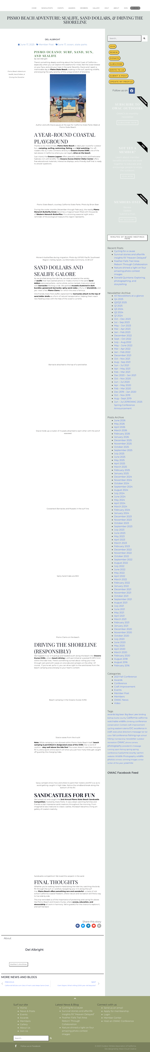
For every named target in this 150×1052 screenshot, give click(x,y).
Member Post (46, 44)
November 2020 (123, 632)
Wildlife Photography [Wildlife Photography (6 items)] (125, 756)
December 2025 (123, 440)
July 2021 (119, 606)
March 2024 (120, 506)
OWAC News (121, 700)
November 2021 (122, 592)
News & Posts (47, 8)
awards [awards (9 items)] (111, 714)
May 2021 (119, 612)
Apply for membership (116, 1011)
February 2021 (121, 622)
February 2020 (122, 655)
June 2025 (119, 457)
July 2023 (119, 529)
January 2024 (121, 513)
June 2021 (119, 609)
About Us (25, 1027)
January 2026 (121, 437)
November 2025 (123, 443)
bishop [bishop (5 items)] (110, 718)
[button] (78, 926)
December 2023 (123, 516)
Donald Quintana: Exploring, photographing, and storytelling (129, 281)
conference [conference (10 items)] (141, 721)
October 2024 (121, 483)
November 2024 (123, 480)
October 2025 (121, 447)
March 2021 (120, 619)
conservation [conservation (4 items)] (113, 725)
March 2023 (120, 543)
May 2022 (119, 572)
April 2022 (119, 576)
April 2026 (119, 427)
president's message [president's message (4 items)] (131, 746)
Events (61, 8)
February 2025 (122, 470)
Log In (135, 8)
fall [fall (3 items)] (143, 732)
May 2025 (119, 460)
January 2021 (121, 625)
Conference (120, 683)
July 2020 (119, 639)
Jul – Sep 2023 (122, 322)
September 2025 (123, 450)
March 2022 (120, 579)
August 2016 (121, 662)
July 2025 (119, 453)
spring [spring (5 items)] (129, 749)
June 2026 (119, 420)
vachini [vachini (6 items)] (140, 753)
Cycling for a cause (124, 251)
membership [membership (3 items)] (119, 739)
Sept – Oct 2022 (122, 338)
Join (126, 8)
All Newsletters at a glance (129, 295)
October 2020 (121, 635)
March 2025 (120, 466)
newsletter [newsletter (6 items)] (131, 739)
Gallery (96, 8)
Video (117, 703)
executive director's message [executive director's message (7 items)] (127, 732)
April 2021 (119, 616)
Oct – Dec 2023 (122, 319)
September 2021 (123, 599)
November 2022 (123, 553)
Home (34, 8)
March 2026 (120, 430)
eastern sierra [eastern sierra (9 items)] (122, 728)
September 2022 (123, 559)
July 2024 (119, 493)
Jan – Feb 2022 (122, 352)
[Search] (144, 38)
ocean (70, 44)
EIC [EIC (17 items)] (131, 728)
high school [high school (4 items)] (141, 735)
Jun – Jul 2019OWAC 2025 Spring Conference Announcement (128, 405)
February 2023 (122, 546)
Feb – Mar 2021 (122, 372)
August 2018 (121, 659)
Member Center (112, 1017)
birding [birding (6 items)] (142, 714)
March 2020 (120, 652)
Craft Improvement (124, 686)
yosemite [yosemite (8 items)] (128, 763)
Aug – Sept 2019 (122, 398)
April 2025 (119, 463)
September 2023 (123, 526)
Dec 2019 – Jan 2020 (125, 391)
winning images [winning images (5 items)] (130, 759)
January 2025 (121, 473)
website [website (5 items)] (111, 756)
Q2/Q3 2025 (120, 302)
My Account (127, 220)
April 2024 (119, 503)
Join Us (24, 1031)
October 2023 (121, 523)
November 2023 (123, 519)
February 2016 (121, 665)
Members (84, 8)
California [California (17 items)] (132, 717)
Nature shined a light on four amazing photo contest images (130, 271)
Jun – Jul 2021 (121, 365)
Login (107, 1014)
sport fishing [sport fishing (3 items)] (120, 749)
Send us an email (113, 1007)
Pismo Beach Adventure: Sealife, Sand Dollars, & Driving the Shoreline (75, 20)
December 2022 (123, 335)
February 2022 (122, 582)
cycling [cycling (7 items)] (110, 728)
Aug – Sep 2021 (122, 362)
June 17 (62, 44)
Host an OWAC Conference (119, 1021)
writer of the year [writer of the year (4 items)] (115, 763)
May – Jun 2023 (122, 325)
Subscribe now (127, 123)
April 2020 (119, 649)
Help (107, 8)
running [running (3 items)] (110, 749)
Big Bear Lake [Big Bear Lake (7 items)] (131, 714)
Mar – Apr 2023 (122, 329)
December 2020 (123, 629)
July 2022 (119, 566)
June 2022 (119, 569)
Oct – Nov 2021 (122, 358)
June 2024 (120, 496)
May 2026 (119, 423)
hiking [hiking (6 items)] (110, 739)
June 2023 (119, 533)
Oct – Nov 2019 (122, 395)
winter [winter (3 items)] (141, 760)
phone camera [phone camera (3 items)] (131, 742)
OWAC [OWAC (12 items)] (121, 742)
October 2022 (121, 556)
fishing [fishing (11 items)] (132, 735)
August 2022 (121, 563)
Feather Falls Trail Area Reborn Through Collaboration (74, 1021)
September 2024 (123, 486)
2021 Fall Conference (125, 676)
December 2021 (122, 355)
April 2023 (119, 539)
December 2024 (123, 476)
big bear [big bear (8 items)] (120, 714)
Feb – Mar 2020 (122, 388)
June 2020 (120, 642)
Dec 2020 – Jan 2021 (125, 375)
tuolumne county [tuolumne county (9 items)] (127, 753)
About (116, 8)
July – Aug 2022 (122, 342)
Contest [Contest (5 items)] (123, 725)
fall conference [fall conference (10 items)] (120, 735)
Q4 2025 (118, 299)
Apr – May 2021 (122, 368)
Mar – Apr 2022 (122, 348)
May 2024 (119, 500)
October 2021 (121, 596)
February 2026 (122, 433)
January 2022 (121, 586)
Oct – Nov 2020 (122, 378)
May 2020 (119, 645)
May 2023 (119, 536)
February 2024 (122, 510)
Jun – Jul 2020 (122, 382)
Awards (71, 8)
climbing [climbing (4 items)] (130, 721)
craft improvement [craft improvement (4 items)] (136, 725)
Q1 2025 (118, 305)
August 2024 (121, 490)
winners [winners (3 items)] (118, 760)
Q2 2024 (118, 312)
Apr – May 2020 (122, 385)
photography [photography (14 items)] (114, 745)
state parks (81, 44)
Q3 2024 (118, 309)
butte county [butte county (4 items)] (120, 718)
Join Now (127, 176)
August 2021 (120, 602)
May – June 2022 (123, 345)
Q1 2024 (118, 315)
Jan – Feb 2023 (122, 332)
